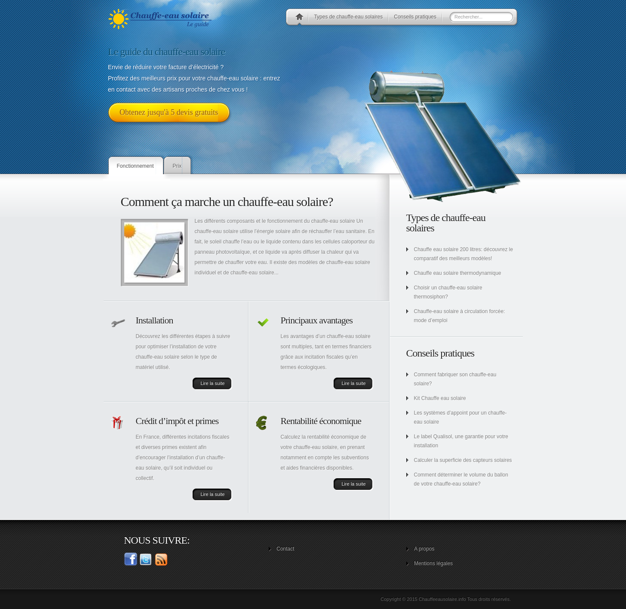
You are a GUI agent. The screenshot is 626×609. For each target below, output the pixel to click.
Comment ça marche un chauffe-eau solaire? (227, 201)
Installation (154, 320)
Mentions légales (433, 563)
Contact (285, 549)
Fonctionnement (135, 166)
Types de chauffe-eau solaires (348, 17)
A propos (424, 549)
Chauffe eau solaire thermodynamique (457, 273)
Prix (177, 166)
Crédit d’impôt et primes (177, 420)
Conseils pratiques (415, 17)
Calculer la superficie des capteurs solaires (463, 460)
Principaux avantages (317, 320)
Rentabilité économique (321, 420)
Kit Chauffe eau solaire (440, 398)
